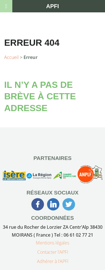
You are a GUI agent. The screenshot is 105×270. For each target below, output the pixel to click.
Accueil (11, 57)
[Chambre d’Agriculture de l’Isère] (64, 176)
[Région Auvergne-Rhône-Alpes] (39, 176)
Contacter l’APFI (52, 252)
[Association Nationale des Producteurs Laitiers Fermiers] (90, 176)
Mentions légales (52, 243)
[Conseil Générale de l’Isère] (14, 176)
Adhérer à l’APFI (52, 261)
